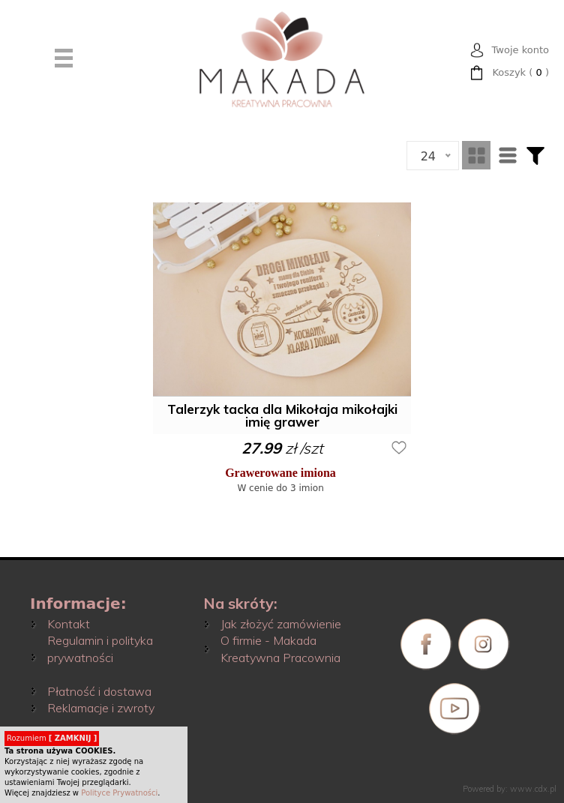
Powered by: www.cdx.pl (509, 789)
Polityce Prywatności (119, 793)
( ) (520, 72)
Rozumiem (52, 738)
